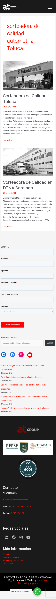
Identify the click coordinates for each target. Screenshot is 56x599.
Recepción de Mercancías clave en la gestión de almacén (25, 408)
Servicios (7, 554)
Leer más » (7, 140)
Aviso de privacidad (11, 557)
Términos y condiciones (13, 560)
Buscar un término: (9, 337)
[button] (49, 6)
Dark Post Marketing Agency (33, 582)
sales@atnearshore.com (17, 499)
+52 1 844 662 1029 (22, 506)
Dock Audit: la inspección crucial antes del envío (21, 377)
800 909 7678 (17, 513)
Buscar (50, 343)
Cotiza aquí (8, 563)
